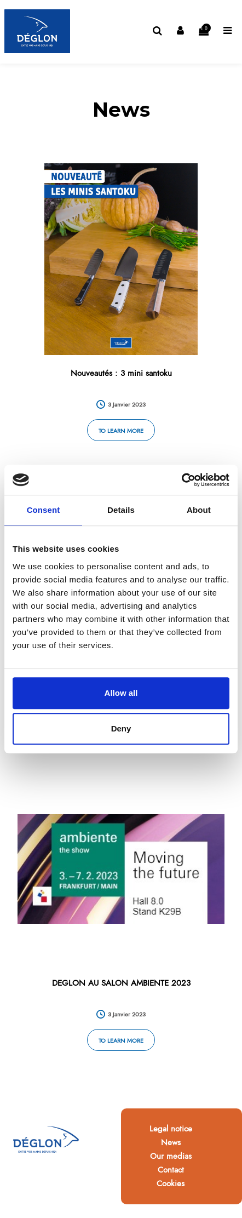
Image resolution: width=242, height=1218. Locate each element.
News (171, 1142)
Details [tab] (121, 509)
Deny (121, 728)
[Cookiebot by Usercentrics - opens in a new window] (181, 480)
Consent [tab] (43, 509)
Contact (171, 1170)
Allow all (121, 692)
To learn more (121, 430)
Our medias (171, 1156)
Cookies (171, 1183)
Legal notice (170, 1129)
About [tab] (199, 509)
